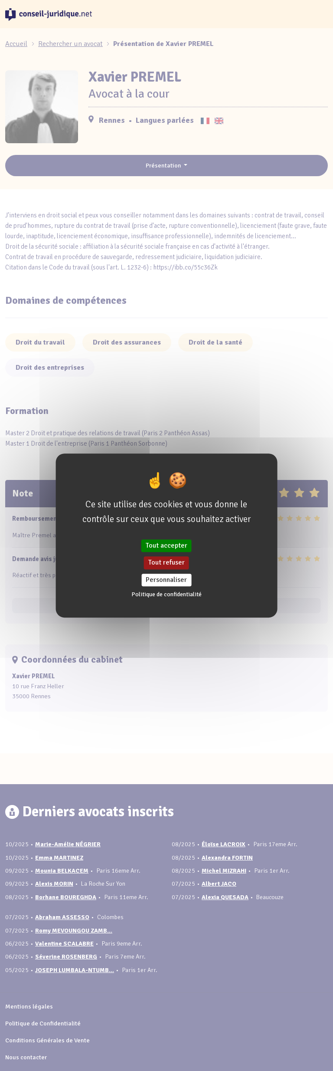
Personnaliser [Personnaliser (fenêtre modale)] (166, 579)
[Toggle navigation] (317, 14)
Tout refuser (166, 562)
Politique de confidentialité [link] (166, 594)
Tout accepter (166, 545)
